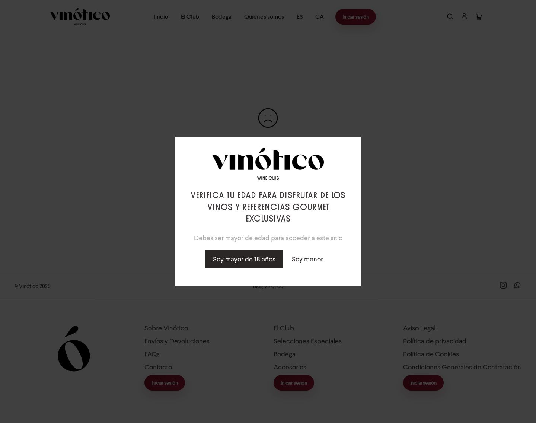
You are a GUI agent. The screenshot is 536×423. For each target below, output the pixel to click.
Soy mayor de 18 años (244, 259)
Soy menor (307, 259)
